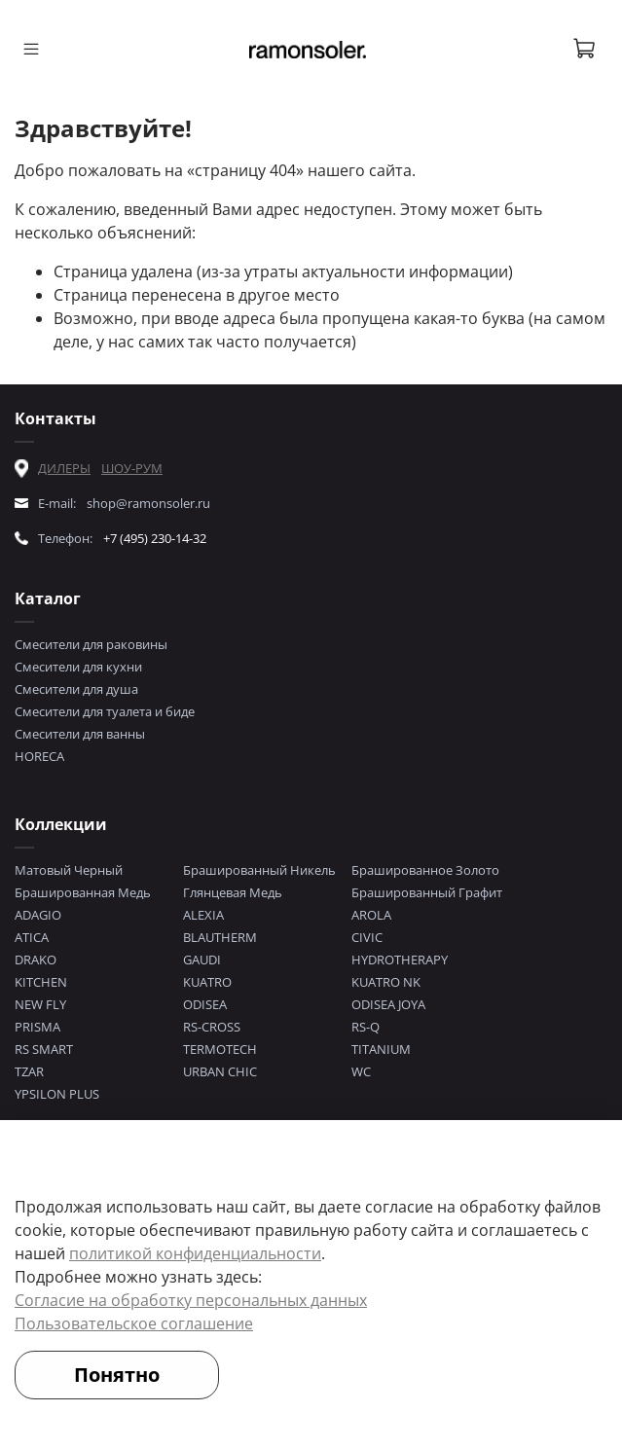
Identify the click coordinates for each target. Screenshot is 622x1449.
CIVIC (367, 937)
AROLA (371, 915)
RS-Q (365, 1026)
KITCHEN (41, 982)
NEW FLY (40, 1004)
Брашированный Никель (259, 870)
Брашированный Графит (426, 892)
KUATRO (207, 982)
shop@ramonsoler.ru (148, 503)
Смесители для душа (76, 689)
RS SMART (44, 1049)
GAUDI (202, 959)
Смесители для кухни (78, 666)
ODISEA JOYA (388, 1004)
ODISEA (205, 1004)
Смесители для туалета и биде (105, 711)
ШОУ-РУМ (132, 468)
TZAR (29, 1071)
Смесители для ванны (80, 734)
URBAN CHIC (220, 1071)
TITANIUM (381, 1049)
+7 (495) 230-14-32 (154, 538)
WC (361, 1071)
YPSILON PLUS (57, 1094)
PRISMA (37, 1026)
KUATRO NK (386, 982)
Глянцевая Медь (232, 892)
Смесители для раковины (91, 644)
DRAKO (35, 959)
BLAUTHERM (220, 937)
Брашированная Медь (83, 892)
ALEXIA (203, 915)
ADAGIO (38, 915)
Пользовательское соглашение (134, 1323)
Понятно (117, 1374)
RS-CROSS (211, 1026)
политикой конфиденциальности (195, 1253)
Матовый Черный (69, 870)
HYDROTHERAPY (399, 959)
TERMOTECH (220, 1049)
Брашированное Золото (425, 870)
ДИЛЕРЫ (64, 468)
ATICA (32, 937)
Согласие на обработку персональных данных (191, 1300)
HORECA (39, 756)
